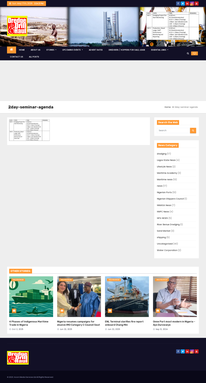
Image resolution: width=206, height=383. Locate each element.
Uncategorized (165, 243)
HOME (22, 50)
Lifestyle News (164, 166)
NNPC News (163, 211)
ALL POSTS (34, 56)
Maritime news (164, 179)
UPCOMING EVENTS (72, 50)
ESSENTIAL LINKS (159, 50)
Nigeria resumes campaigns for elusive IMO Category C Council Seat (78, 323)
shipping (161, 237)
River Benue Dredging (168, 224)
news (159, 185)
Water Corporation (167, 250)
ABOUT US (35, 50)
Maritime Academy (167, 173)
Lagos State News (166, 160)
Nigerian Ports (164, 192)
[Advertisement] (103, 81)
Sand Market (163, 230)
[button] (188, 53)
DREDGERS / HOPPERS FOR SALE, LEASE (127, 50)
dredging (161, 153)
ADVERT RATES (96, 50)
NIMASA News (164, 205)
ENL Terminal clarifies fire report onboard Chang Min (124, 323)
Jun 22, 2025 (66, 329)
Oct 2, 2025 (17, 329)
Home (168, 107)
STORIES (51, 50)
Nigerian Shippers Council (170, 198)
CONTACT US (16, 56)
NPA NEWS (162, 218)
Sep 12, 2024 (162, 329)
